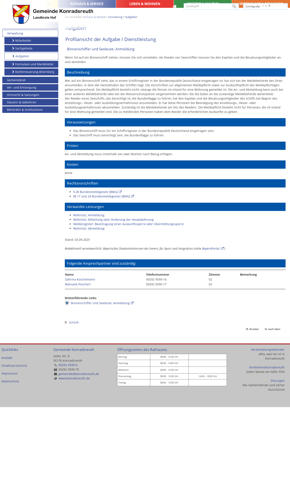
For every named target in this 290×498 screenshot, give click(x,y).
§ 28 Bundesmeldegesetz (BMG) (95, 282)
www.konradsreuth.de (74, 469)
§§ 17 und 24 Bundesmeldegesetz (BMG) (101, 287)
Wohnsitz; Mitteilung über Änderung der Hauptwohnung (113, 310)
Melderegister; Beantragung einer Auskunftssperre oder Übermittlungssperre (128, 315)
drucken (254, 419)
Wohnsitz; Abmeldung (88, 319)
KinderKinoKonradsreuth (267, 458)
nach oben (274, 419)
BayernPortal (211, 339)
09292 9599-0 (67, 456)
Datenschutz (10, 472)
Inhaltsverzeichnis (14, 456)
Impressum (9, 464)
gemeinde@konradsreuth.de (78, 465)
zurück (72, 413)
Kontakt (6, 449)
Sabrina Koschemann (80, 370)
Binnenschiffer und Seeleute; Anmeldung (100, 394)
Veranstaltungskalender (268, 440)
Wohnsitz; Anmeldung (88, 306)
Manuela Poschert (78, 375)
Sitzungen (278, 471)
